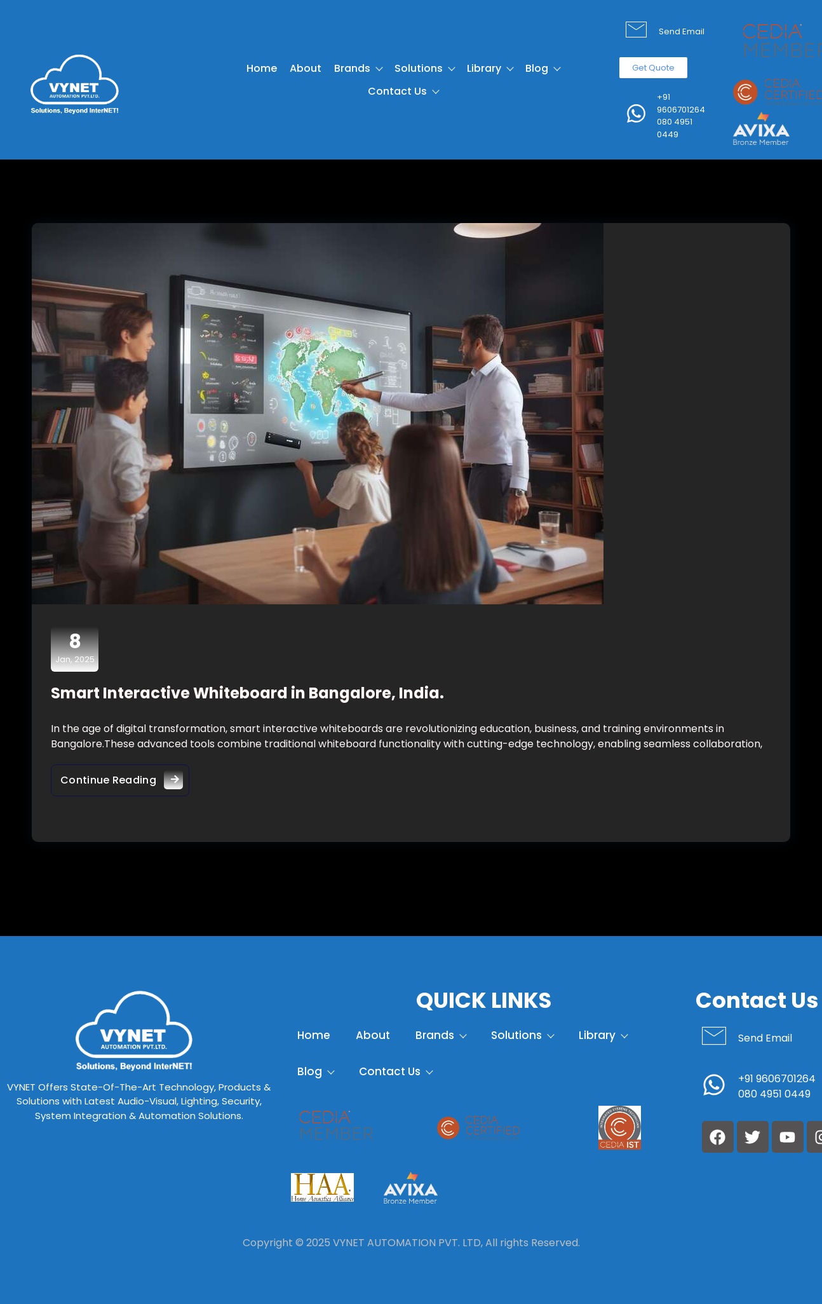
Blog (542, 68)
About (305, 68)
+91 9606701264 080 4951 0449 (681, 115)
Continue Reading (124, 776)
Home (261, 68)
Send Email (681, 31)
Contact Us (403, 91)
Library (490, 68)
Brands (358, 68)
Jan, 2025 (75, 648)
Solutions (424, 68)
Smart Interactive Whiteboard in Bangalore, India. (247, 693)
